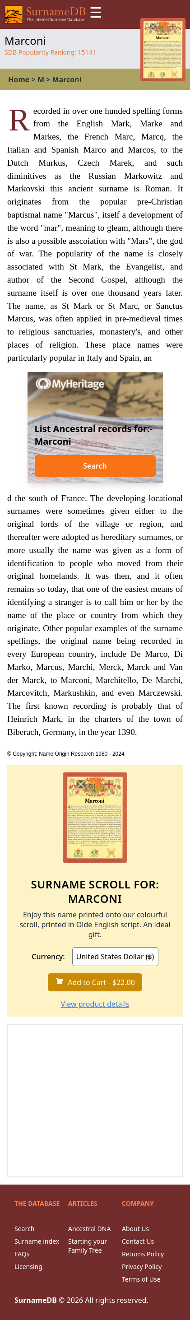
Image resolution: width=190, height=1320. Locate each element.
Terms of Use (141, 1279)
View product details (95, 1004)
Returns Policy (143, 1254)
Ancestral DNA (89, 1228)
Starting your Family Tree (87, 1246)
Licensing (28, 1266)
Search (95, 466)
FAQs (21, 1254)
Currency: (48, 957)
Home (18, 79)
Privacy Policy (142, 1266)
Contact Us (138, 1241)
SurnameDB (35, 1300)
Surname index (36, 1241)
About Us (135, 1228)
